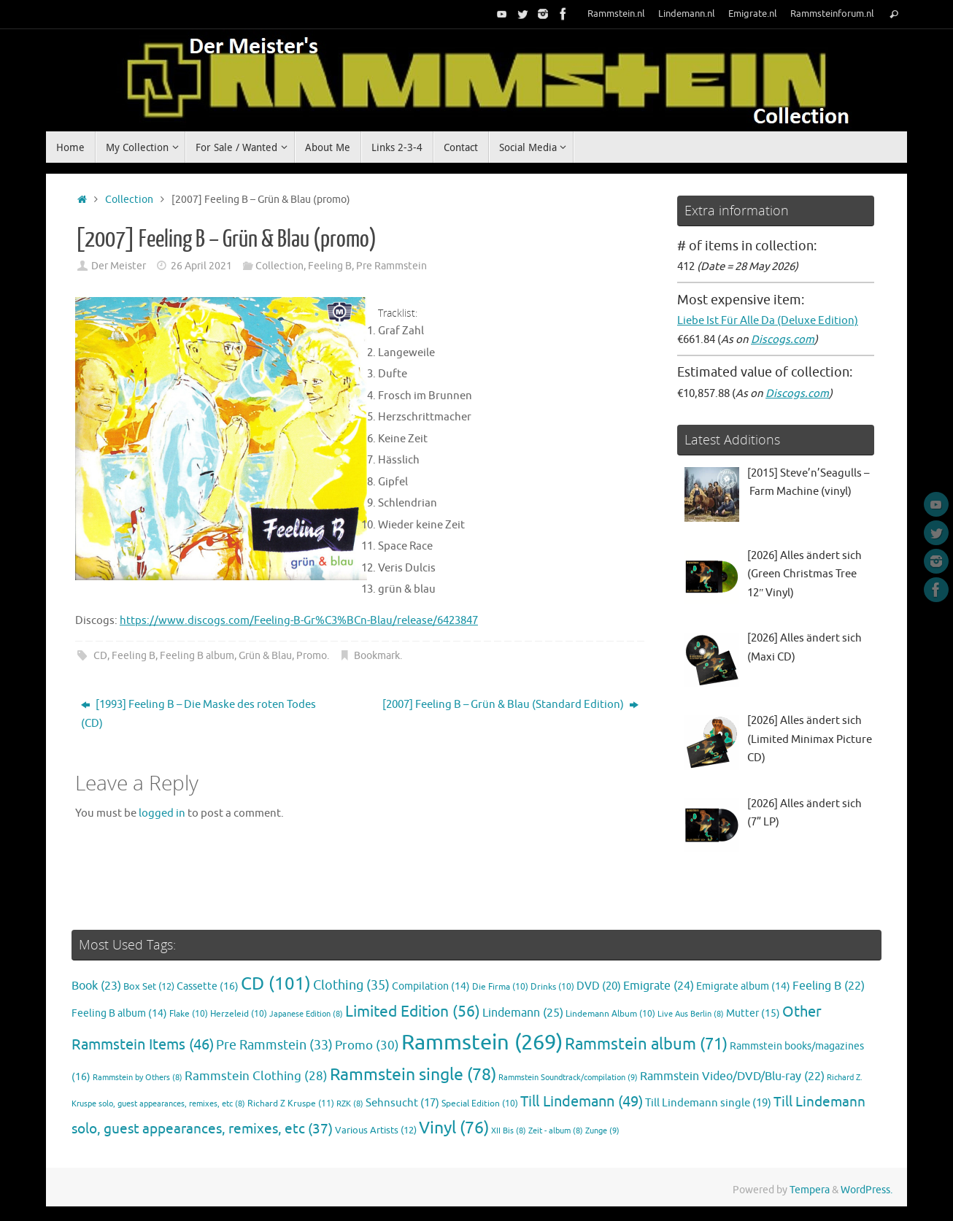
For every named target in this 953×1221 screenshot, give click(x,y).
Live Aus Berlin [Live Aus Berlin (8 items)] (690, 1014)
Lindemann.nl (686, 14)
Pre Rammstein (391, 266)
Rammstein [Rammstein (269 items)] (482, 1042)
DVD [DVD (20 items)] (598, 986)
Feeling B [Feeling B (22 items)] (828, 986)
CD (100, 656)
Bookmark (377, 656)
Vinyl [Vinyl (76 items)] (454, 1128)
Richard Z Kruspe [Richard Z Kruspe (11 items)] (290, 1103)
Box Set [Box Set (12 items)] (148, 987)
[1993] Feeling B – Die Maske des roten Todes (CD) (198, 714)
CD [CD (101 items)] (276, 984)
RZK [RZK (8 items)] (349, 1104)
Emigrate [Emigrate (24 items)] (658, 985)
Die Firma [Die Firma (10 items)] (500, 987)
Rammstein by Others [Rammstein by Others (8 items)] (137, 1077)
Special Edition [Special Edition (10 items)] (479, 1103)
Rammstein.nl (616, 14)
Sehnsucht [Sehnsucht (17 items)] (402, 1102)
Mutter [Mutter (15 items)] (753, 1013)
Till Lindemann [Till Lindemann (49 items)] (581, 1102)
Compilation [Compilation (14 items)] (431, 986)
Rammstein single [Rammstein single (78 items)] (413, 1074)
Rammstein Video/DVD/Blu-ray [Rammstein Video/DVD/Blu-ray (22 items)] (732, 1076)
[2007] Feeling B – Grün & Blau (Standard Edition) (510, 705)
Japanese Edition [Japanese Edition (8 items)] (306, 1014)
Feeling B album (197, 656)
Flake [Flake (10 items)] (188, 1014)
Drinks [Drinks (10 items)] (552, 987)
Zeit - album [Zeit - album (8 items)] (555, 1131)
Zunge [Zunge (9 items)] (602, 1130)
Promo (311, 656)
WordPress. (866, 1190)
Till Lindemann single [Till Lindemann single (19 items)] (708, 1102)
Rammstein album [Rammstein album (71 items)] (646, 1044)
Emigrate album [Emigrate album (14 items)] (743, 986)
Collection (129, 199)
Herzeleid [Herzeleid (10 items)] (238, 1014)
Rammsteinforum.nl (832, 14)
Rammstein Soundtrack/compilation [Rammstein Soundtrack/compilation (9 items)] (568, 1077)
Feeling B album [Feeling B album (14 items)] (119, 1013)
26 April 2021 (201, 266)
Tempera (810, 1190)
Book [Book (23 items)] (96, 986)
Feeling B (330, 266)
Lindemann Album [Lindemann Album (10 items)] (610, 1014)
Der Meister (118, 266)
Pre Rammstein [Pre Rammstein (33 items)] (274, 1045)
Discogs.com (782, 340)
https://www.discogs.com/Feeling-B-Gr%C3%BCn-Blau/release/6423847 (299, 621)
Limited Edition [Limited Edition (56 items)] (412, 1011)
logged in (162, 813)
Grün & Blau (265, 656)
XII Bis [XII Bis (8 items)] (508, 1131)
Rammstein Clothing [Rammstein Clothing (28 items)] (256, 1076)
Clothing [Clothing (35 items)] (351, 985)
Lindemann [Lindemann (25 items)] (522, 1012)
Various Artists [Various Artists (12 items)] (376, 1130)
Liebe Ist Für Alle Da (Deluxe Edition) (767, 321)
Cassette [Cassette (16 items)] (208, 986)
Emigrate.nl (752, 14)
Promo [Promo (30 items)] (367, 1045)
